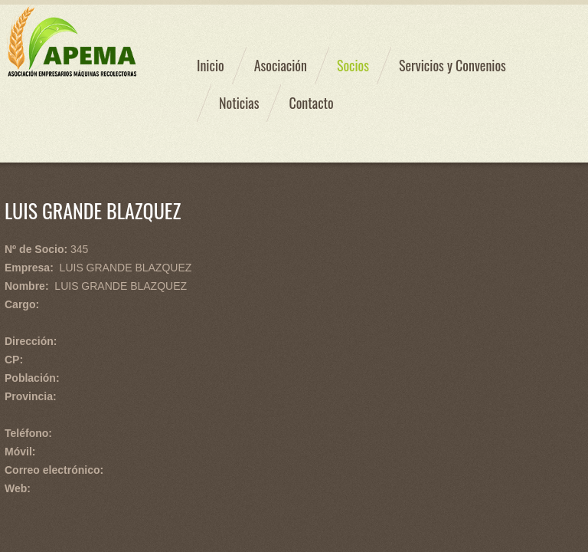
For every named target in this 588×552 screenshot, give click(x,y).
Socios (353, 65)
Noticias (239, 102)
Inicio (210, 65)
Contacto (311, 102)
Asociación (280, 65)
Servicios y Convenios (452, 65)
